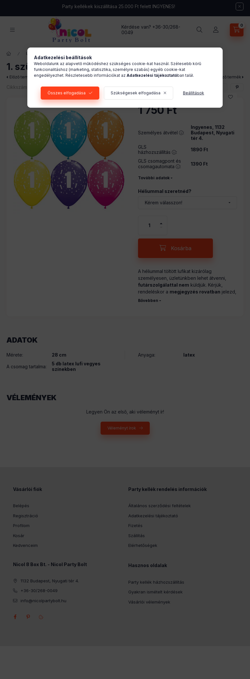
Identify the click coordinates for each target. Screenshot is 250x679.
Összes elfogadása (67, 92)
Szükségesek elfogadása (135, 92)
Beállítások (193, 92)
